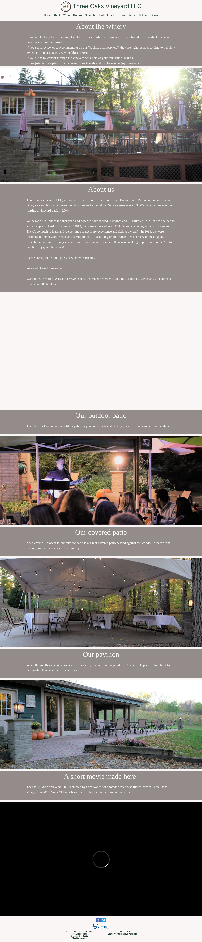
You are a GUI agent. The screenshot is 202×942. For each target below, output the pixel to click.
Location (111, 15)
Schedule (90, 15)
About (57, 15)
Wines (66, 15)
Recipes (77, 15)
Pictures (143, 15)
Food (101, 15)
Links (122, 15)
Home (47, 15)
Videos (154, 15)
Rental (132, 15)
